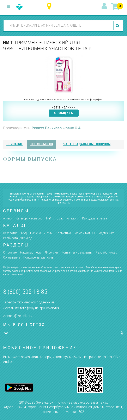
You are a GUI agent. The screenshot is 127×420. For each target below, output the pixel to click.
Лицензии (51, 252)
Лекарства (10, 233)
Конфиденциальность (38, 257)
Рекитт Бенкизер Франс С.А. (57, 128)
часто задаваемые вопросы (86, 144)
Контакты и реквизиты (76, 252)
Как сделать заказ (94, 218)
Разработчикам (106, 252)
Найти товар (55, 218)
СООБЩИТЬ (63, 113)
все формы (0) (41, 144)
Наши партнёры (30, 252)
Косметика (63, 233)
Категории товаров (29, 218)
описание (14, 144)
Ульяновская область (50, 6)
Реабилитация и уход (17, 238)
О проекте (10, 252)
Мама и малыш (84, 233)
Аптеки (7, 218)
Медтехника (106, 233)
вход (105, 6)
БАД (24, 233)
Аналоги (73, 218)
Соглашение (11, 257)
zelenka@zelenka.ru (17, 316)
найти (118, 25)
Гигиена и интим (41, 233)
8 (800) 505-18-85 (25, 291)
